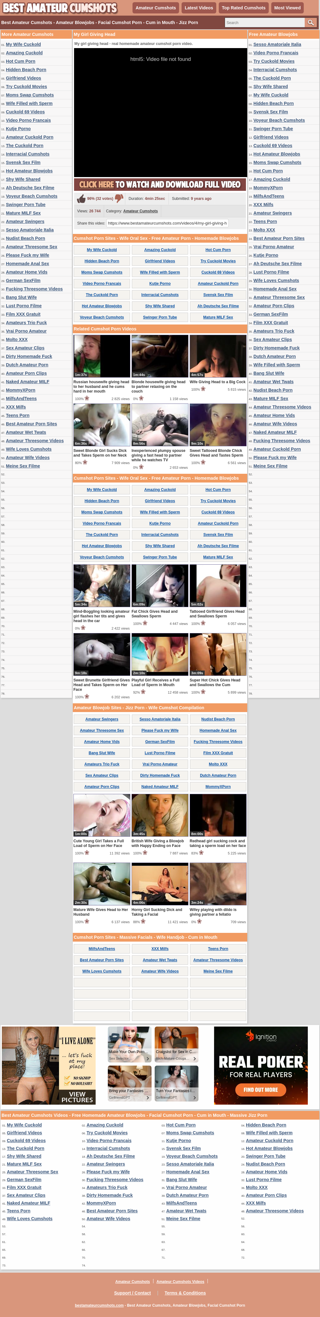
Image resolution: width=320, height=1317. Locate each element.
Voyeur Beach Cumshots (32, 196)
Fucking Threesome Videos (34, 288)
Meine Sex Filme (23, 465)
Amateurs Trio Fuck (26, 322)
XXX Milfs (16, 406)
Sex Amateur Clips (25, 347)
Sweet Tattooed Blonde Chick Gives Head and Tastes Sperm (216, 453)
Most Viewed (287, 7)
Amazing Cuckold (24, 52)
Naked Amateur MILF (27, 381)
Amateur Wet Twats (26, 432)
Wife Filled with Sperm (29, 103)
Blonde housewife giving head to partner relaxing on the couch (159, 387)
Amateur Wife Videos (28, 457)
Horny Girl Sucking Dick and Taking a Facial (157, 912)
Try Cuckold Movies (26, 86)
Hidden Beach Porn (26, 69)
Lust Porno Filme (24, 305)
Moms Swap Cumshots (30, 94)
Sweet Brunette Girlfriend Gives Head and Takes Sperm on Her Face (101, 685)
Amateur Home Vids (27, 272)
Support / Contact (132, 1292)
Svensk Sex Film (23, 162)
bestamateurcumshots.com (99, 1305)
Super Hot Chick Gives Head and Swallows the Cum (215, 682)
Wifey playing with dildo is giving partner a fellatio (213, 912)
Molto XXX (17, 339)
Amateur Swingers (25, 221)
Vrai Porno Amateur (26, 331)
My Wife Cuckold (23, 44)
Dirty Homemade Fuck (29, 356)
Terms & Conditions (185, 1292)
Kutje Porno (18, 128)
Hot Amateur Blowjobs (29, 170)
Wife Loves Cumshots (29, 449)
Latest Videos (199, 7)
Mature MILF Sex (23, 212)
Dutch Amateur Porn (27, 364)
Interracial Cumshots (27, 153)
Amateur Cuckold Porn (29, 137)
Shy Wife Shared (23, 179)
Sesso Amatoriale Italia (30, 229)
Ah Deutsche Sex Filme (30, 187)
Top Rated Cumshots (244, 7)
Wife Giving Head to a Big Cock (218, 382)
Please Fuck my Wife (27, 255)
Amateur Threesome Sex (31, 246)
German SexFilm (23, 280)
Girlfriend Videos (23, 78)
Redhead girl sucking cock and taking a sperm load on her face (218, 843)
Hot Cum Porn (20, 61)
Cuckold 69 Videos (25, 111)
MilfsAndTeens (21, 398)
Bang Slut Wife (21, 297)
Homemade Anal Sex (27, 263)
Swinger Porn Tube (26, 204)
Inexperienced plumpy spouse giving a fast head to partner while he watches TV (158, 455)
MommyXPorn (20, 390)
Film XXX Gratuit (23, 314)
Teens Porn (17, 415)
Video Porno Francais (28, 120)
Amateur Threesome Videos (35, 440)
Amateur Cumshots (156, 7)
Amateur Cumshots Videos (180, 1282)
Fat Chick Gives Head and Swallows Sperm (155, 613)
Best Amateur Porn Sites (31, 423)
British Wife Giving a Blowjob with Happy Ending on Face (158, 843)
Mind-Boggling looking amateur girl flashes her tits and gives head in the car (101, 616)
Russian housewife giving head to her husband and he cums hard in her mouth (101, 387)
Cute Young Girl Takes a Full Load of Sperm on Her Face (98, 843)
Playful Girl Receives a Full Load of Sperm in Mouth (155, 682)
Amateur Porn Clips (26, 373)
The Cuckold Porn (24, 145)
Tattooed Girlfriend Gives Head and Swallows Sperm (217, 613)
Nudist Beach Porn (25, 238)
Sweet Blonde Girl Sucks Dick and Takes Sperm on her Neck (100, 453)
